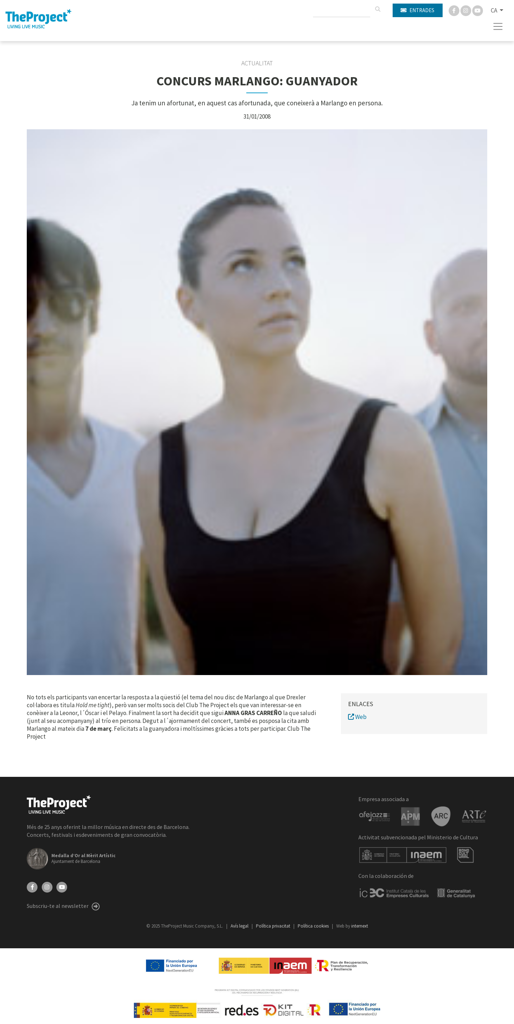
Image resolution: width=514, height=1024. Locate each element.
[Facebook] (454, 10)
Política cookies (314, 926)
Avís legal (240, 926)
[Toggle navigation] (498, 26)
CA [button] (494, 10)
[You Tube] (477, 10)
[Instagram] (466, 10)
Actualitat (257, 63)
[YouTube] (61, 886)
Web (357, 717)
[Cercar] (377, 9)
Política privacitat (273, 926)
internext (359, 926)
